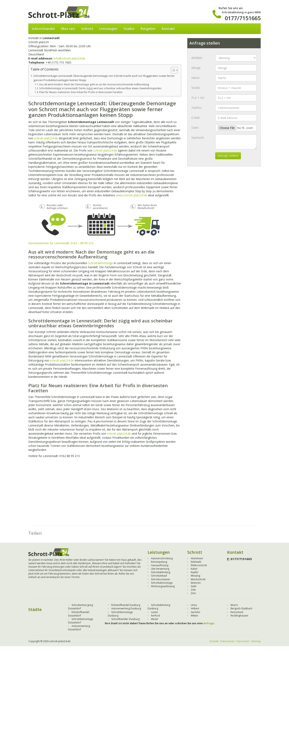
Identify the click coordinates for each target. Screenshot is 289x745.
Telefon (196, 108)
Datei (195, 128)
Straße (195, 88)
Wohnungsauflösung (163, 586)
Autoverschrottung (162, 558)
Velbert (195, 608)
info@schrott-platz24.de (69, 58)
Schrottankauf (159, 575)
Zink (193, 589)
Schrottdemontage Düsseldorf (80, 620)
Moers (234, 605)
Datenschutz (227, 641)
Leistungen (108, 28)
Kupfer (195, 572)
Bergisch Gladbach (241, 608)
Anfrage (208, 623)
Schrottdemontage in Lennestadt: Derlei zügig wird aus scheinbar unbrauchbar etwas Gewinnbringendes (100, 88)
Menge (196, 68)
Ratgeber (148, 28)
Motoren (196, 583)
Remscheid (237, 612)
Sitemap (256, 641)
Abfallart (196, 58)
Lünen (154, 612)
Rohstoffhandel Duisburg (125, 605)
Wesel (154, 619)
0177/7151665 (243, 18)
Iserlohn (195, 612)
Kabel (194, 568)
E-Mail (195, 118)
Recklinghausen (239, 615)
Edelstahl (196, 562)
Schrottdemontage (100, 263)
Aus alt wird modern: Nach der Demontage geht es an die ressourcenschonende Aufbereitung (94, 84)
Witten (194, 615)
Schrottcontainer (160, 579)
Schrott (87, 28)
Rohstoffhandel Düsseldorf (78, 613)
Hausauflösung (159, 565)
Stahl (193, 586)
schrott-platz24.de (46, 138)
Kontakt (168, 28)
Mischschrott (198, 579)
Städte (129, 28)
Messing (195, 575)
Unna (194, 605)
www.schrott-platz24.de (131, 195)
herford (155, 615)
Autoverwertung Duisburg (126, 608)
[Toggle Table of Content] (172, 70)
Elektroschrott (199, 565)
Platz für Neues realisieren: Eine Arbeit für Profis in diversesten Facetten (80, 92)
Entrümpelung (159, 562)
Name (195, 78)
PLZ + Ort (197, 98)
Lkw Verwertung (160, 568)
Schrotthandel (43, 28)
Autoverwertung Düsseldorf (79, 627)
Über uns (68, 28)
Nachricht (197, 138)
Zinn (193, 593)
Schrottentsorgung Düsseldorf (80, 606)
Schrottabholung (160, 572)
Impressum (242, 641)
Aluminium (197, 558)
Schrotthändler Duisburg (125, 619)
